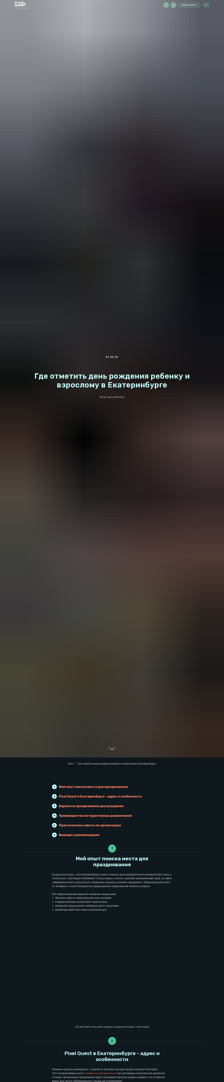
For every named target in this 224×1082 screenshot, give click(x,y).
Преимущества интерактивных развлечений (95, 816)
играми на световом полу (100, 1073)
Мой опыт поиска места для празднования (93, 787)
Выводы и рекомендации (79, 835)
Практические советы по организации (90, 825)
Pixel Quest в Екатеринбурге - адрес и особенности (100, 796)
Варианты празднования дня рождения (91, 806)
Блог (70, 763)
